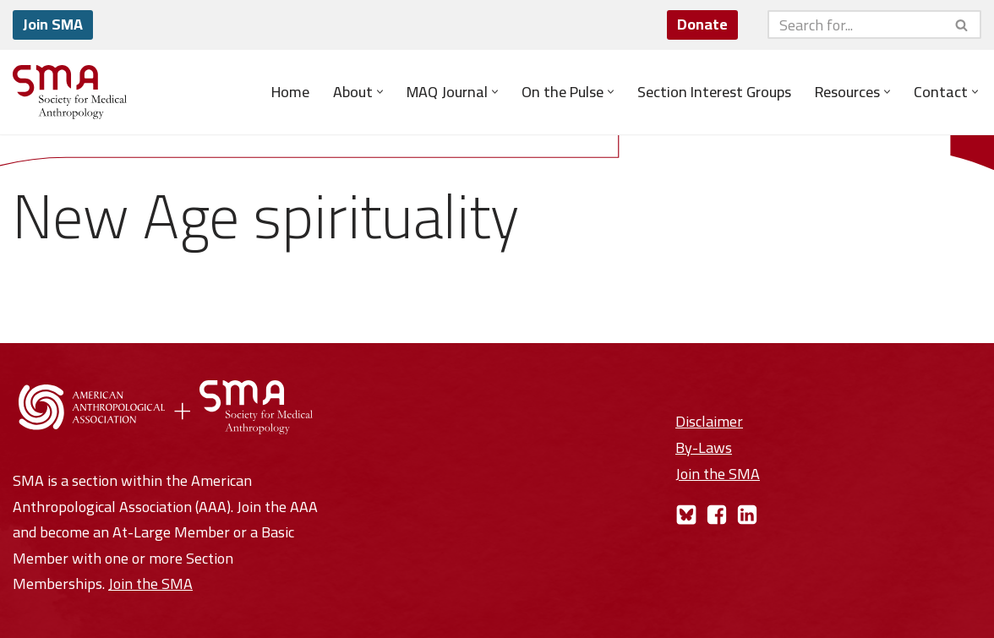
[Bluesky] (686, 515)
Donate (702, 24)
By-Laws (703, 447)
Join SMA (53, 24)
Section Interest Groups (714, 92)
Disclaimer (709, 421)
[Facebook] (717, 515)
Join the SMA (150, 583)
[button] (380, 92)
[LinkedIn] (747, 515)
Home (290, 92)
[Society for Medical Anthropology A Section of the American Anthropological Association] (70, 92)
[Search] (855, 24)
